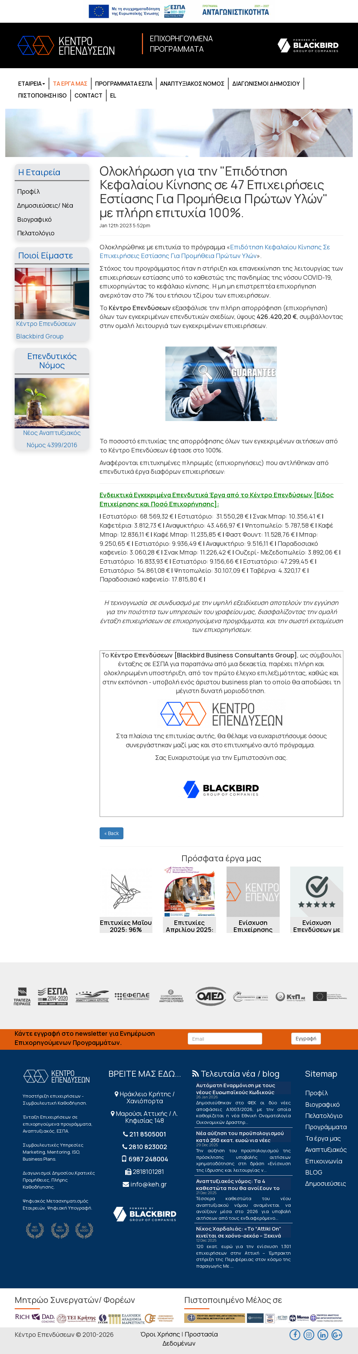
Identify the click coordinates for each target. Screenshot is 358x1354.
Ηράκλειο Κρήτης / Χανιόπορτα (145, 1097)
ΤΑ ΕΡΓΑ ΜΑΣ (70, 83)
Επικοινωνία (323, 1161)
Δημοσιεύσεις (325, 1183)
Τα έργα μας (323, 1138)
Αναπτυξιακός (326, 1149)
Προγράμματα (326, 1127)
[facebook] (295, 1333)
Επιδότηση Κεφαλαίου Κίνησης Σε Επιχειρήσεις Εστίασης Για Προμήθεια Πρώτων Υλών (215, 251)
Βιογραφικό (34, 219)
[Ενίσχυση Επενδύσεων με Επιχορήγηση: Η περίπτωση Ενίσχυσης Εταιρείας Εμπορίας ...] (316, 892)
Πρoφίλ (28, 191)
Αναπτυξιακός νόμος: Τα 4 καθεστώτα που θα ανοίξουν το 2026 (238, 1188)
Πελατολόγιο (36, 233)
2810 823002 (148, 1146)
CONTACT (88, 95)
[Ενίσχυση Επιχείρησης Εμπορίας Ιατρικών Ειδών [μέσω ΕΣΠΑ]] (253, 892)
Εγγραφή (306, 1038)
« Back (111, 833)
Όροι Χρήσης (160, 1334)
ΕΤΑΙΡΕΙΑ (31, 83)
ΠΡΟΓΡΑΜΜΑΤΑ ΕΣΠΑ (123, 83)
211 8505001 (147, 1134)
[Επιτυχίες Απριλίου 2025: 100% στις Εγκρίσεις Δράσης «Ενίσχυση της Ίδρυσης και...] (189, 892)
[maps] (309, 1333)
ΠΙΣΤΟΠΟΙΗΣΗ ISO (42, 95)
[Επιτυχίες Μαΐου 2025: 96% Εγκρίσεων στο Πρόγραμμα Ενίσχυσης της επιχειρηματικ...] (126, 892)
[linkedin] (323, 1333)
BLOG (313, 1172)
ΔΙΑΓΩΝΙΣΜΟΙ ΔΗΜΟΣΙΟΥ (266, 83)
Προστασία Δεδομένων (190, 1338)
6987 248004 (148, 1159)
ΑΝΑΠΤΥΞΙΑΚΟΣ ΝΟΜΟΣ (192, 83)
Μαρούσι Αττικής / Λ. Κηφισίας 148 (144, 1117)
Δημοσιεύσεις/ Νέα (45, 205)
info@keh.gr (148, 1184)
